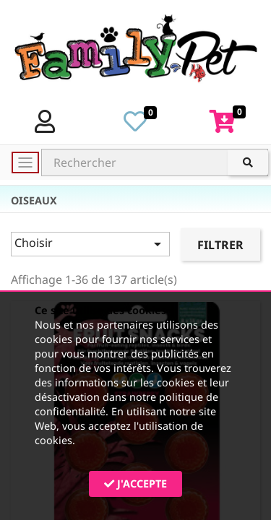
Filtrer (220, 245)
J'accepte (135, 483)
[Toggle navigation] (25, 162)
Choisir (90, 244)
